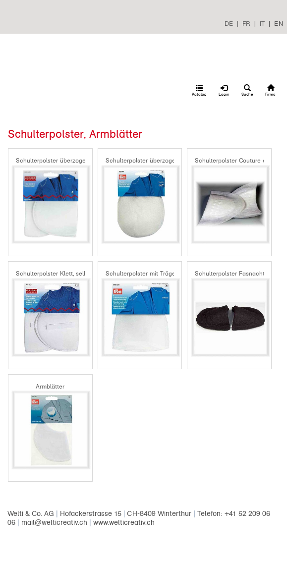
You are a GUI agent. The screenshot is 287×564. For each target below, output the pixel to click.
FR (246, 23)
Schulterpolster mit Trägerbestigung (155, 273)
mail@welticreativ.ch (54, 522)
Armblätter (50, 386)
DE (229, 23)
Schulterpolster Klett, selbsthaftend (65, 273)
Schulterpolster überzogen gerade (63, 160)
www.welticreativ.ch (124, 522)
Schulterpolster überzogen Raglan (153, 160)
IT (262, 23)
